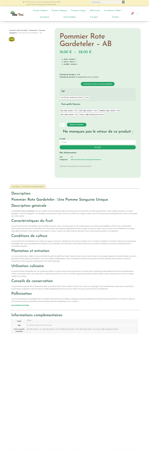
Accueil (12, 30)
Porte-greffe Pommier (70, 104)
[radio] (71, 97)
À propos (94, 17)
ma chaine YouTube (20, 305)
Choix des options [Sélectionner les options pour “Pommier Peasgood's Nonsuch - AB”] (58, 407)
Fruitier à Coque (78, 11)
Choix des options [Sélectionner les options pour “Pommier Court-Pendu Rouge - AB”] (90, 407)
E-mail (62, 139)
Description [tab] (16, 187)
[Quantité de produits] (63, 125)
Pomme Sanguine (87, 160)
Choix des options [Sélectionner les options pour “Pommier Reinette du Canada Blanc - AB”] (26, 407)
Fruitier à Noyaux (59, 11)
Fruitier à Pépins (40, 11)
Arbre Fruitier (22, 30)
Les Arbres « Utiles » (113, 11)
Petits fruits (95, 11)
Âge (63, 91)
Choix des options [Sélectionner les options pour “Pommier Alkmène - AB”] (122, 405)
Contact (115, 17)
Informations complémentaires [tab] (33, 187)
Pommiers (33, 30)
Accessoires (44, 17)
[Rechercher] (123, 2)
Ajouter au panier (78, 125)
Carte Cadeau (70, 17)
